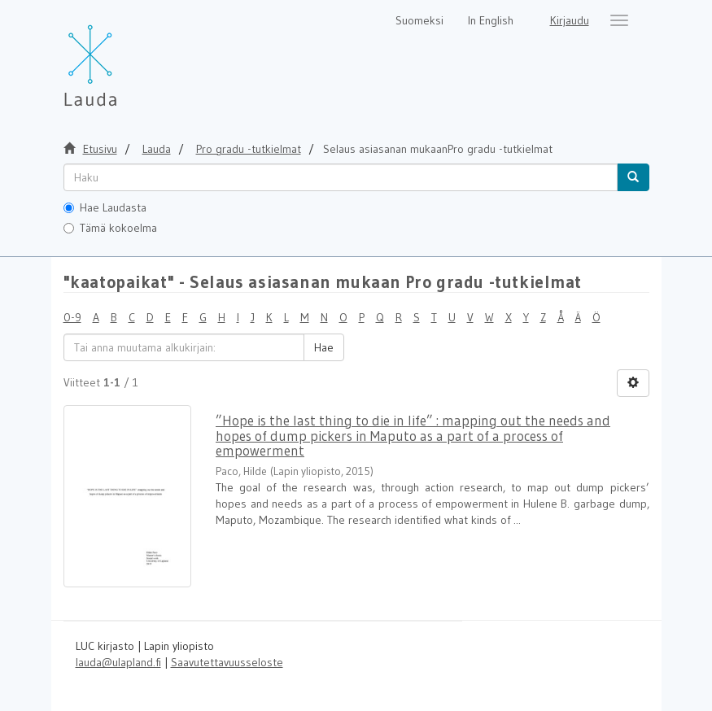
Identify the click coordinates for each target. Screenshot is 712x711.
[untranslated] (340, 177)
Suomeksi (419, 20)
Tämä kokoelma (110, 227)
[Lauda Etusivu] (124, 57)
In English (490, 20)
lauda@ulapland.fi (118, 662)
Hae (324, 347)
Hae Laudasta (104, 207)
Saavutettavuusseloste (227, 662)
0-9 (72, 317)
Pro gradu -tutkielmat (248, 149)
